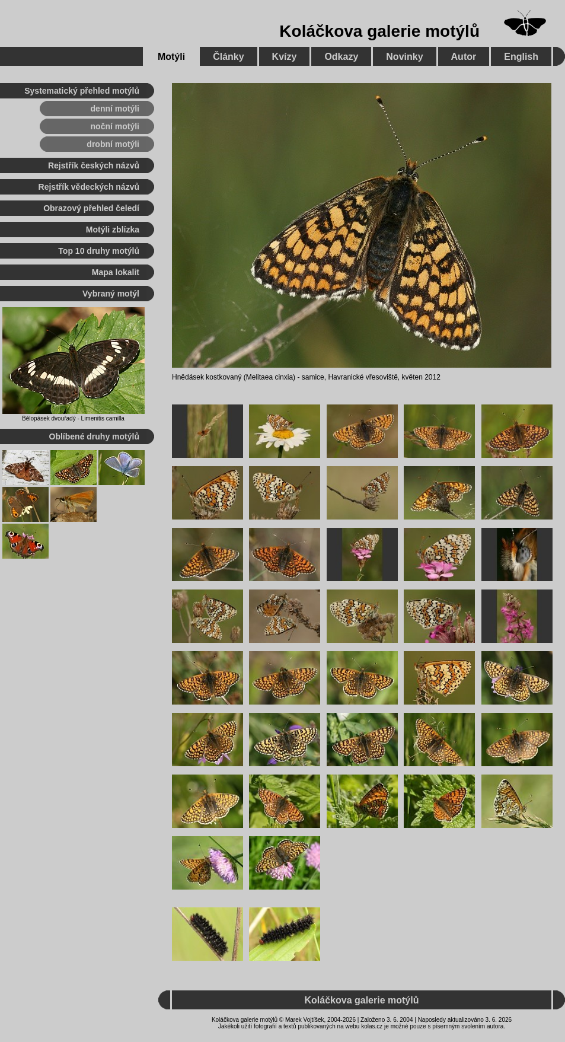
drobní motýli (113, 144)
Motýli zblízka (112, 229)
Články (228, 57)
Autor (464, 57)
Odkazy (341, 57)
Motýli (171, 57)
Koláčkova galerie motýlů (379, 31)
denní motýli (115, 108)
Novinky (404, 57)
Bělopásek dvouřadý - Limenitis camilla (73, 418)
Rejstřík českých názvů (93, 165)
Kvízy (284, 57)
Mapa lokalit (115, 272)
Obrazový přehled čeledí (91, 208)
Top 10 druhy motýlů (98, 251)
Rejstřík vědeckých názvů (89, 187)
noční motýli (115, 126)
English (521, 57)
